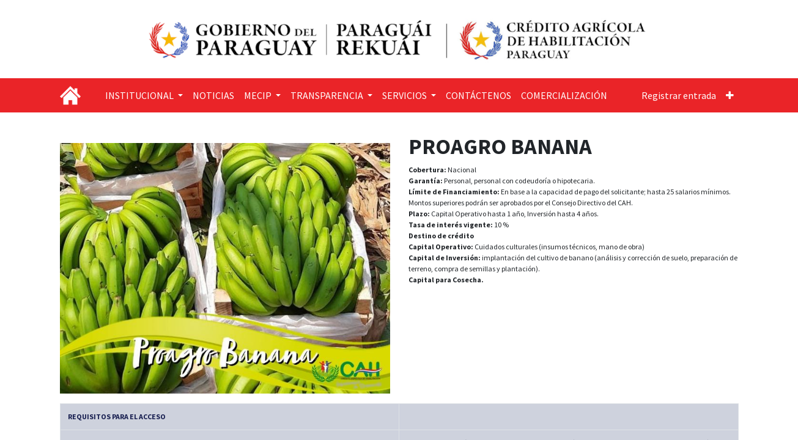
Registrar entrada (678, 95)
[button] (730, 95)
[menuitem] (213, 95)
